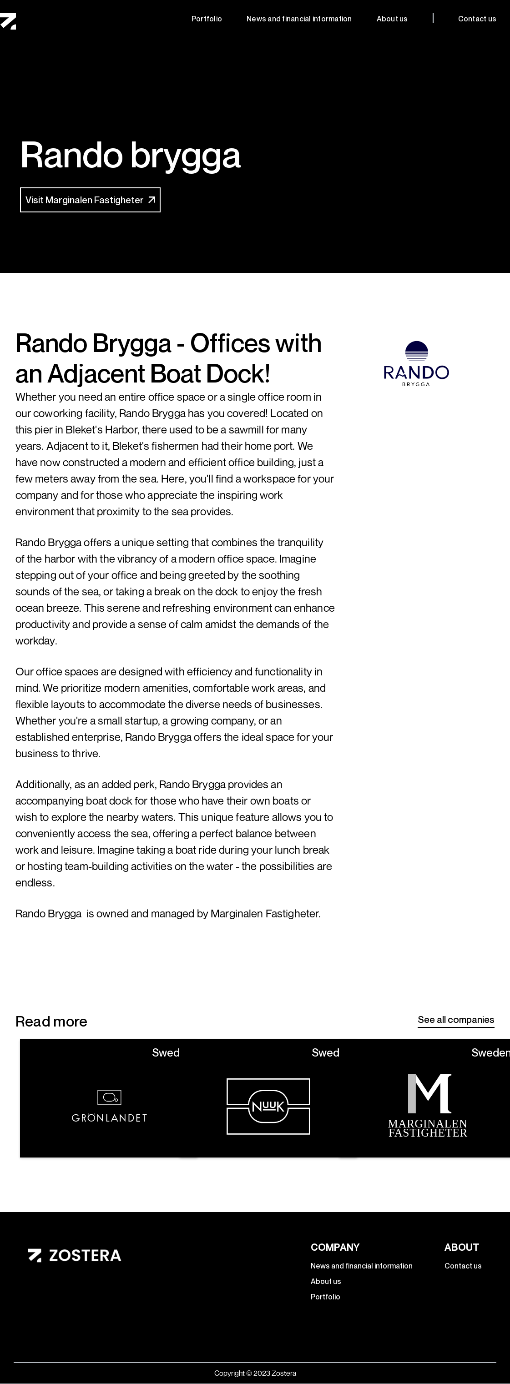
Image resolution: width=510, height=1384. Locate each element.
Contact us (477, 18)
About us (392, 18)
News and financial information (299, 18)
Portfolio (207, 18)
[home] (8, 21)
